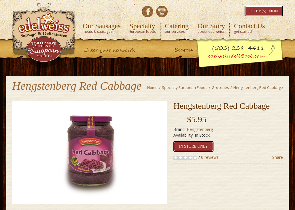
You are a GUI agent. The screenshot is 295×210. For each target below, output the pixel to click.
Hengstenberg (200, 129)
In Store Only (192, 146)
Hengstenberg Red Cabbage (258, 87)
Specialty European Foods (184, 87)
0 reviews (210, 157)
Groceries (220, 87)
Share (277, 157)
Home (152, 87)
